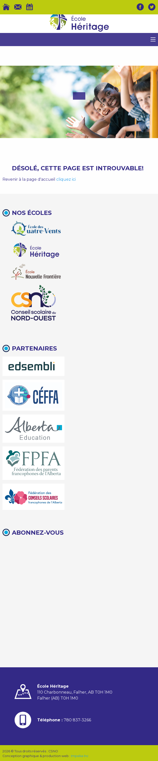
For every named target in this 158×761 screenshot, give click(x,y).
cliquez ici (66, 179)
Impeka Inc (80, 756)
